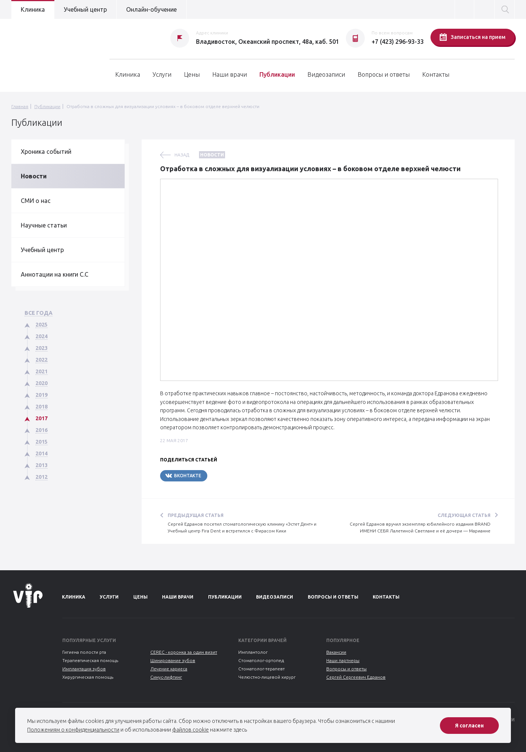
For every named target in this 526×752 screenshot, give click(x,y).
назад (181, 154)
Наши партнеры (342, 660)
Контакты (435, 74)
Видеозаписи (326, 74)
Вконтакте (183, 475)
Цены (192, 74)
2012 (41, 477)
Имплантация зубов (84, 668)
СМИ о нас (36, 200)
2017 (41, 418)
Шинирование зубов (172, 660)
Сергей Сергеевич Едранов (356, 677)
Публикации (277, 74)
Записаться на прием (473, 37)
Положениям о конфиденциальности (73, 730)
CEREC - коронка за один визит (183, 652)
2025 (41, 325)
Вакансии (336, 652)
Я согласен (469, 726)
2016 (41, 430)
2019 (41, 395)
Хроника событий (46, 151)
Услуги (162, 74)
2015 (41, 442)
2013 (41, 465)
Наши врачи (229, 74)
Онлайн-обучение (151, 9)
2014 (41, 453)
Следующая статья (464, 515)
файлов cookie (190, 730)
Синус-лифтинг (166, 677)
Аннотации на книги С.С (54, 274)
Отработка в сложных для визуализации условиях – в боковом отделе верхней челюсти (162, 106)
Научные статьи (44, 225)
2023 (41, 348)
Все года (38, 313)
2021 (41, 371)
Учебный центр (85, 9)
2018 (41, 407)
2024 (41, 336)
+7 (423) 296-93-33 (398, 41)
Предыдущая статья (196, 515)
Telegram (230, 475)
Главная (19, 106)
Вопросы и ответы (384, 74)
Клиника (33, 9)
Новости (34, 176)
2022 (41, 360)
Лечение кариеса (168, 668)
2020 (41, 383)
